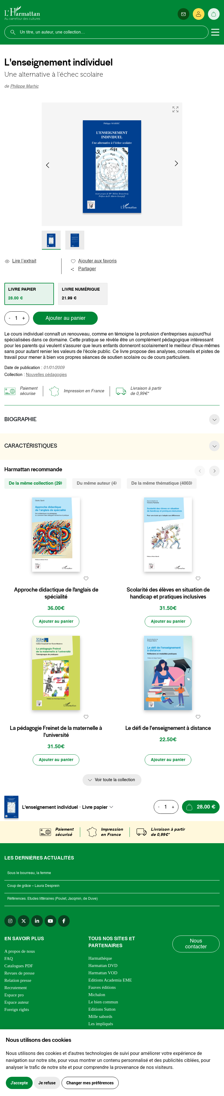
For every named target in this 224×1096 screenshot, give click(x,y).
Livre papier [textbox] (95, 807)
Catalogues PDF (18, 965)
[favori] (86, 578)
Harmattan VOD (102, 972)
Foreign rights (16, 1009)
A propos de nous (19, 951)
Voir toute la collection (115, 780)
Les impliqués (100, 1023)
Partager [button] (83, 269)
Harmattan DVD (103, 965)
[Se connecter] (198, 14)
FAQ (8, 958)
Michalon (96, 994)
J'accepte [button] (19, 1083)
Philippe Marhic (24, 86)
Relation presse (17, 980)
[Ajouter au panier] (56, 621)
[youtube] (50, 921)
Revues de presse (19, 973)
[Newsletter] (183, 14)
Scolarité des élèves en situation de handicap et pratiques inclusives (168, 593)
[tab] (29, 294)
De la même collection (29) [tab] (35, 483)
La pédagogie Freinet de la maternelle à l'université (56, 732)
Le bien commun (103, 1002)
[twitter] (23, 921)
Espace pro (14, 995)
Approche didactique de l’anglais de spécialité (56, 593)
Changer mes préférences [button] (90, 1083)
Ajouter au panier (65, 318)
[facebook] (64, 921)
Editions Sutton (102, 1009)
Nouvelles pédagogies (46, 375)
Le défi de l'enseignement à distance (168, 728)
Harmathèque (100, 958)
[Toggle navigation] (215, 32)
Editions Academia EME (110, 980)
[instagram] (10, 921)
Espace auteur (16, 1002)
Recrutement (15, 987)
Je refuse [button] (47, 1083)
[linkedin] (37, 921)
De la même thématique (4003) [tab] (161, 483)
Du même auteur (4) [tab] (97, 483)
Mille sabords (100, 1016)
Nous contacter (196, 943)
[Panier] (214, 14)
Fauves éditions (102, 987)
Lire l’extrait (20, 261)
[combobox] (99, 807)
